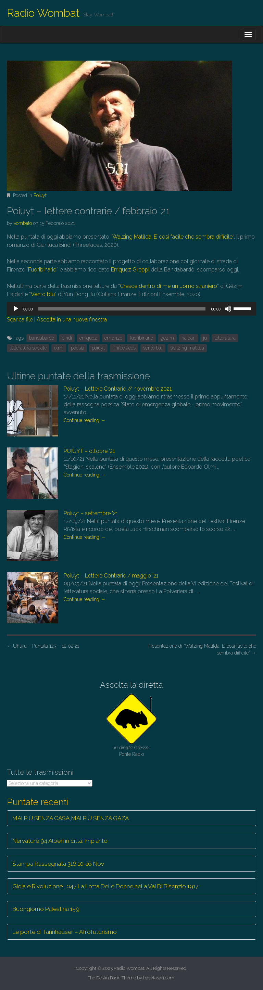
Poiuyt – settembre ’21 (91, 513)
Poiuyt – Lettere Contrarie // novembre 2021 (118, 388)
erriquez (88, 338)
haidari (188, 338)
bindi (67, 338)
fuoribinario (141, 338)
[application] (131, 309)
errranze (113, 338)
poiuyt (98, 348)
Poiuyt (40, 195)
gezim (167, 338)
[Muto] (228, 308)
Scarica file (20, 319)
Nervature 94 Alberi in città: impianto (60, 840)
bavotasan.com (158, 977)
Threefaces (124, 348)
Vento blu (43, 294)
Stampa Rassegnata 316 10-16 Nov (58, 863)
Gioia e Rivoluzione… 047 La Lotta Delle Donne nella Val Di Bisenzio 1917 (105, 886)
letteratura (225, 338)
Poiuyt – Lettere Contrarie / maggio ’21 (111, 575)
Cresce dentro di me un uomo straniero (168, 286)
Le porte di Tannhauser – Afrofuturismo (64, 931)
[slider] (122, 308)
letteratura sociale (28, 348)
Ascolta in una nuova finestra (72, 319)
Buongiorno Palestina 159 (45, 908)
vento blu (153, 348)
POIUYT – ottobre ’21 (89, 451)
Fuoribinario (42, 269)
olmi (58, 348)
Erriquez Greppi (130, 269)
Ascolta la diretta (131, 685)
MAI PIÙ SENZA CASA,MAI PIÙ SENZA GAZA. (71, 818)
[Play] (15, 308)
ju (205, 338)
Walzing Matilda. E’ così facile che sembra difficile (172, 236)
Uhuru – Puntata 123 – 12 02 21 (43, 646)
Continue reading (84, 420)
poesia (77, 348)
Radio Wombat (43, 13)
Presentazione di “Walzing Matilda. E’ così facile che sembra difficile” (202, 649)
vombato (23, 223)
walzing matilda (187, 348)
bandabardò (41, 338)
